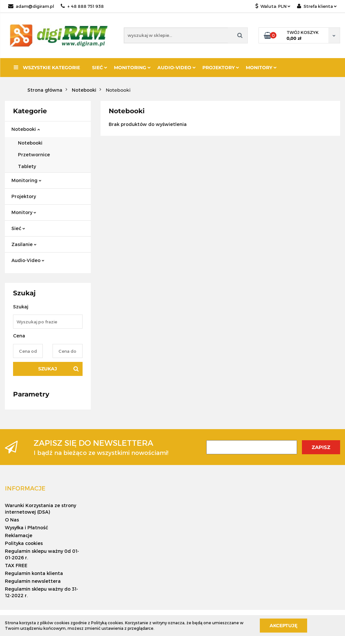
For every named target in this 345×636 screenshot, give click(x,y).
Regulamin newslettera (33, 581)
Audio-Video (176, 67)
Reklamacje (18, 535)
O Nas (12, 519)
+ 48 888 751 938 (82, 6)
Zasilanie (24, 244)
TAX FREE (16, 565)
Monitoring (132, 67)
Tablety (27, 166)
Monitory (261, 67)
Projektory (220, 67)
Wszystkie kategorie (47, 67)
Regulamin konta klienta (34, 573)
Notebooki (25, 129)
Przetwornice (34, 154)
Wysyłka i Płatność (26, 527)
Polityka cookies (24, 543)
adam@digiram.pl (31, 6)
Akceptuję (283, 625)
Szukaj (47, 369)
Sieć (99, 67)
